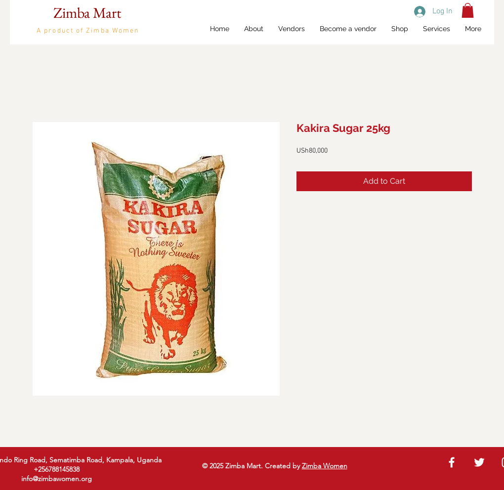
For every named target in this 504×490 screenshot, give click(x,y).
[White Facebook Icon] (452, 462)
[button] (468, 10)
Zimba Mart (87, 12)
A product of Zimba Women (88, 31)
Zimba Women (324, 465)
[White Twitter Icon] (479, 462)
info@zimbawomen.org (56, 478)
